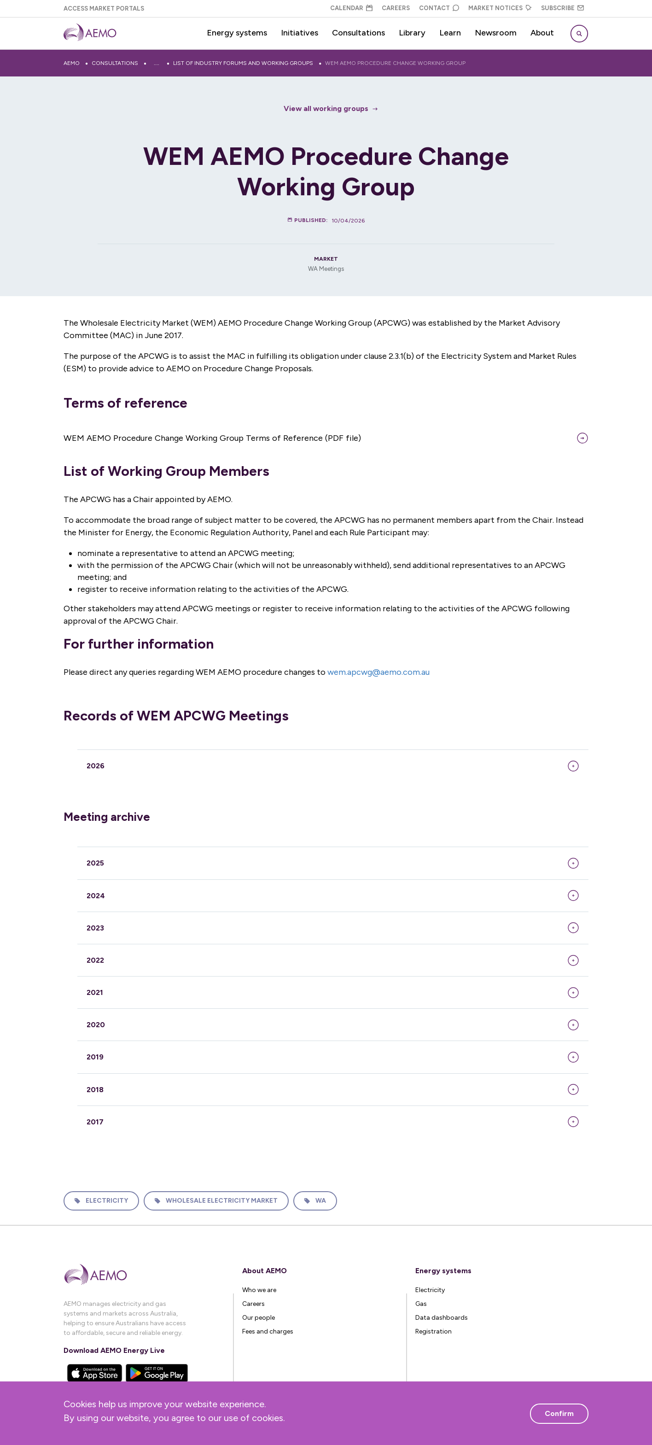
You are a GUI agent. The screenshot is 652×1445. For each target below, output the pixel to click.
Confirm (559, 1413)
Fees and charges (267, 1331)
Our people (258, 1318)
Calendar (351, 7)
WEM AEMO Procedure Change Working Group (395, 63)
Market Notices (500, 7)
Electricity (107, 1201)
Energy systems (237, 33)
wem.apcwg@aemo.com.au (378, 672)
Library (412, 33)
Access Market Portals (104, 8)
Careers (396, 8)
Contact (439, 7)
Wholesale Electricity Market (222, 1201)
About (542, 33)
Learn (450, 33)
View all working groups (326, 108)
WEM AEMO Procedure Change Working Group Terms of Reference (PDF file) (212, 438)
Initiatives (299, 33)
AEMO (72, 63)
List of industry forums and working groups (243, 63)
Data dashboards (441, 1318)
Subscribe (562, 7)
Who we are (259, 1290)
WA (320, 1201)
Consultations (358, 33)
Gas (421, 1304)
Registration (433, 1331)
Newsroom (496, 33)
